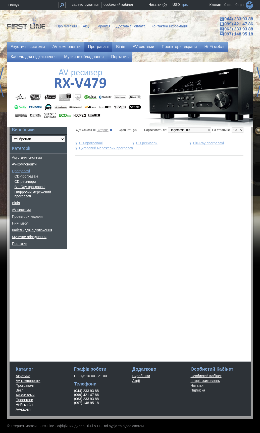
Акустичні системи (28, 47)
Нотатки (197, 385)
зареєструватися (85, 5)
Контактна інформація (169, 26)
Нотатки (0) (157, 5)
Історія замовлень (205, 381)
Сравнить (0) (128, 130)
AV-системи (143, 47)
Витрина (103, 130)
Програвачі (98, 47)
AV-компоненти (67, 47)
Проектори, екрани (179, 47)
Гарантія (103, 26)
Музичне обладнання (83, 57)
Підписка (198, 390)
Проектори (24, 400)
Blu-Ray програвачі (30, 187)
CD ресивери (25, 182)
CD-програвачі (26, 176)
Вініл (120, 47)
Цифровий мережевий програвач (33, 194)
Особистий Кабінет (206, 376)
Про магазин (67, 26)
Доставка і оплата (130, 26)
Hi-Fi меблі (214, 47)
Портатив (120, 57)
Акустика (23, 376)
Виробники (141, 376)
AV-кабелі (23, 409)
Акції (86, 26)
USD (176, 5)
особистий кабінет (118, 5)
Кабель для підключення (34, 57)
